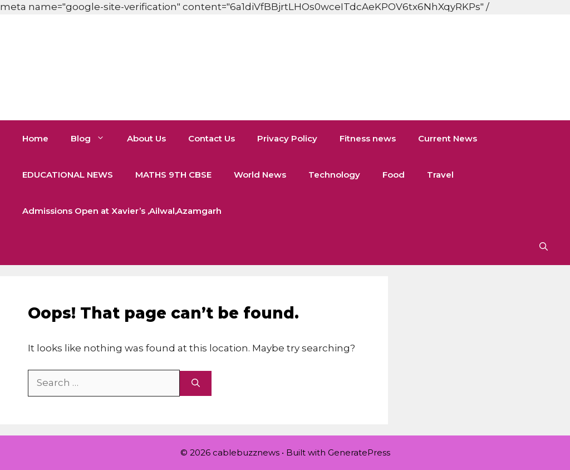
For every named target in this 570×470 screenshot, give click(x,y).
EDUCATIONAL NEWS (67, 174)
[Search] (196, 383)
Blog (93, 138)
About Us (146, 138)
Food (393, 174)
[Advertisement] (202, 25)
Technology (334, 174)
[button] (543, 247)
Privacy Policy (287, 138)
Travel (440, 174)
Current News (447, 138)
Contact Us (211, 138)
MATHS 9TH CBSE (173, 174)
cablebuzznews (151, 67)
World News (260, 174)
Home (35, 138)
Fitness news (368, 138)
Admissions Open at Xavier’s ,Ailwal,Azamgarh (122, 210)
